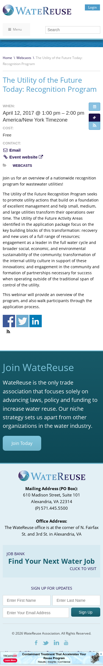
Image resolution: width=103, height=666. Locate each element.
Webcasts (23, 57)
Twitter (45, 643)
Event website (23, 157)
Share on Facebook (9, 321)
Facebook (36, 642)
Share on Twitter (22, 321)
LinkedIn (56, 642)
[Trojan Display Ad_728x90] (51, 662)
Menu (15, 29)
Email (12, 150)
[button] (94, 126)
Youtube (66, 642)
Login (92, 7)
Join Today (22, 443)
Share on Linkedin (35, 321)
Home (7, 57)
